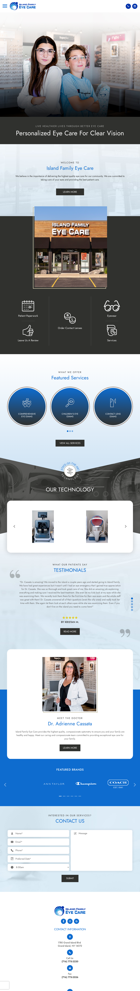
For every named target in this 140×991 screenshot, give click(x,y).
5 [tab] (132, 610)
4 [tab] (132, 607)
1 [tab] (67, 431)
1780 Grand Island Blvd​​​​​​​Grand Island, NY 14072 (70, 944)
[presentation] (5, 785)
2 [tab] (70, 431)
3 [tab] (72, 431)
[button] (15, 526)
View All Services (70, 443)
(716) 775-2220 (70, 961)
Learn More (70, 192)
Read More (70, 631)
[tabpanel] (27, 406)
